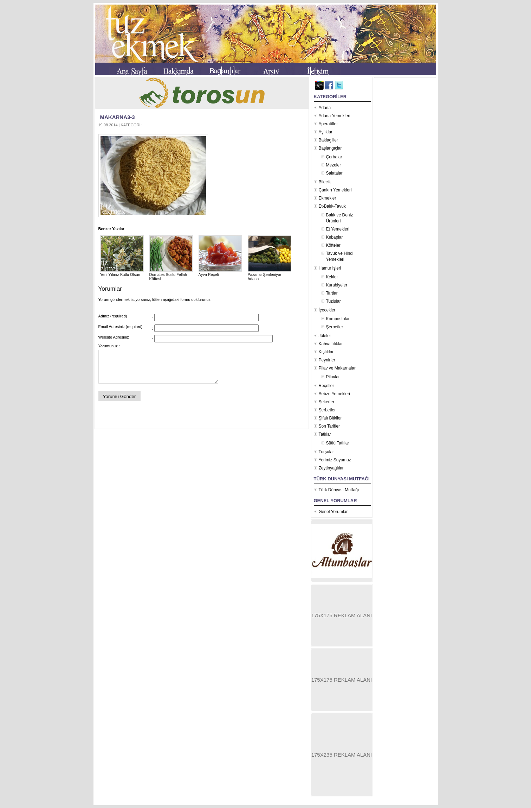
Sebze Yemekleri (334, 393)
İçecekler (327, 310)
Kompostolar (338, 318)
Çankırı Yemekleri (335, 190)
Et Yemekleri (338, 229)
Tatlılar (325, 434)
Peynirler (327, 360)
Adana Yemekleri (334, 115)
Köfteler (333, 245)
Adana (325, 107)
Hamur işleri (330, 268)
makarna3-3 (117, 117)
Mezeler (333, 165)
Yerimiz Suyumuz (335, 459)
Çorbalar (334, 156)
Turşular (326, 451)
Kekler (332, 276)
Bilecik (325, 181)
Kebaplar (334, 237)
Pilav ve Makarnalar (337, 368)
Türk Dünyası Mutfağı (339, 489)
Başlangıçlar (330, 148)
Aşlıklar (325, 132)
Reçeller (326, 385)
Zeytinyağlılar (331, 468)
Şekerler (327, 401)
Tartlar (332, 293)
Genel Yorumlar (333, 511)
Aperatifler (328, 123)
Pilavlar (333, 376)
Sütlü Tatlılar (337, 443)
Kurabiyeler (337, 285)
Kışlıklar (326, 351)
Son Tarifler (329, 426)
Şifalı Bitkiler (330, 418)
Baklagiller (328, 140)
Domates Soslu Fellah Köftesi (171, 274)
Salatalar (334, 173)
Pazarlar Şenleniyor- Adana (269, 274)
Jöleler (325, 335)
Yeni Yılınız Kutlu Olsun (122, 272)
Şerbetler (334, 326)
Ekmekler (327, 198)
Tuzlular (333, 301)
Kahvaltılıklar (331, 343)
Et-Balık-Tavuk (332, 206)
